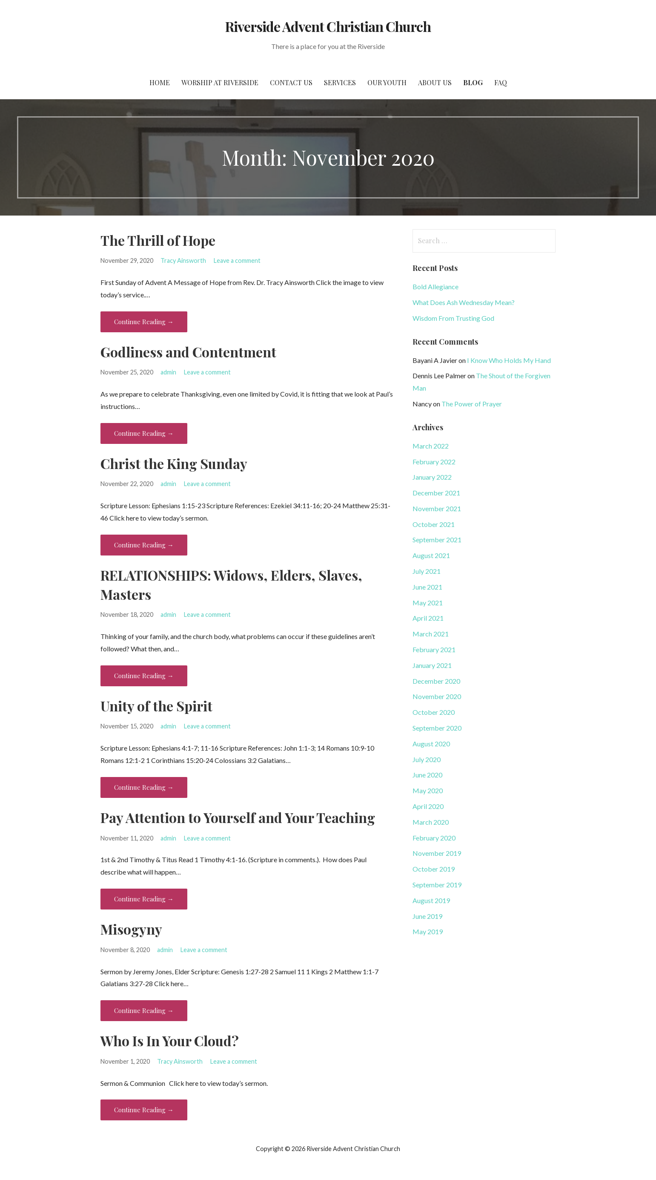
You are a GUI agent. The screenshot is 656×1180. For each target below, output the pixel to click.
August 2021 (431, 555)
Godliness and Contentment (188, 351)
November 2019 (437, 853)
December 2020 (436, 681)
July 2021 (427, 571)
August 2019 (431, 900)
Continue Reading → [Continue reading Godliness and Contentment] (144, 433)
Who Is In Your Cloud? (169, 1040)
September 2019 (437, 885)
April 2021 (428, 618)
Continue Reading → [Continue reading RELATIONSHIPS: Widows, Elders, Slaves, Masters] (144, 675)
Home (159, 82)
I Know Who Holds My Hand (509, 360)
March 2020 (431, 822)
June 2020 (427, 775)
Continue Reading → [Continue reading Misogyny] (144, 1010)
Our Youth (387, 82)
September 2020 (437, 728)
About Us (435, 82)
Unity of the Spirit (156, 705)
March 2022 (431, 446)
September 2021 (437, 539)
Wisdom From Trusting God (453, 318)
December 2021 (436, 493)
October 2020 (434, 712)
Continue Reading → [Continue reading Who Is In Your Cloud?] (144, 1109)
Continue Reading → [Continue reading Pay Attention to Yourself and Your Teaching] (144, 899)
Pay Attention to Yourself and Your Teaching (237, 817)
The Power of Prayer (471, 404)
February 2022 (434, 462)
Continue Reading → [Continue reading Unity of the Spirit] (144, 787)
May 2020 (428, 790)
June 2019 (427, 916)
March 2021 (431, 634)
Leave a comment (237, 260)
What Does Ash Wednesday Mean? (464, 302)
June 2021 (427, 587)
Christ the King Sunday (173, 463)
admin (168, 372)
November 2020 (437, 696)
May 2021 (428, 603)
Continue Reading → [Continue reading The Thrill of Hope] (144, 321)
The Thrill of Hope (157, 240)
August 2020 (431, 744)
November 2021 (437, 508)
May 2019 (428, 931)
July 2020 (427, 759)
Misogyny (131, 929)
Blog (473, 82)
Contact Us (291, 82)
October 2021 (434, 524)
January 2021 (432, 665)
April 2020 (428, 806)
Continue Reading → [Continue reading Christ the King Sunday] (144, 545)
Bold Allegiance (435, 286)
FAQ (500, 82)
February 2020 (434, 838)
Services (340, 82)
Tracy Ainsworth (183, 260)
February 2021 (434, 649)
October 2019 (434, 869)
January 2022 (432, 477)
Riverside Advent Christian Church (328, 26)
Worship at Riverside (219, 82)
